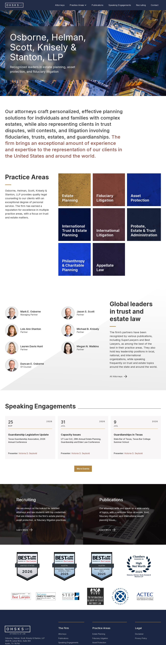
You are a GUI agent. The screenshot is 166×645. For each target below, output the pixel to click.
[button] (78, 5)
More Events (83, 468)
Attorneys (60, 5)
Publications (97, 5)
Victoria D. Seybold (28, 453)
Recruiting (141, 5)
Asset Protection (99, 642)
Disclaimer (139, 634)
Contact (154, 5)
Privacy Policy (141, 638)
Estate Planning (98, 634)
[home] (15, 5)
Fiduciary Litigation (100, 638)
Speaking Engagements (119, 5)
